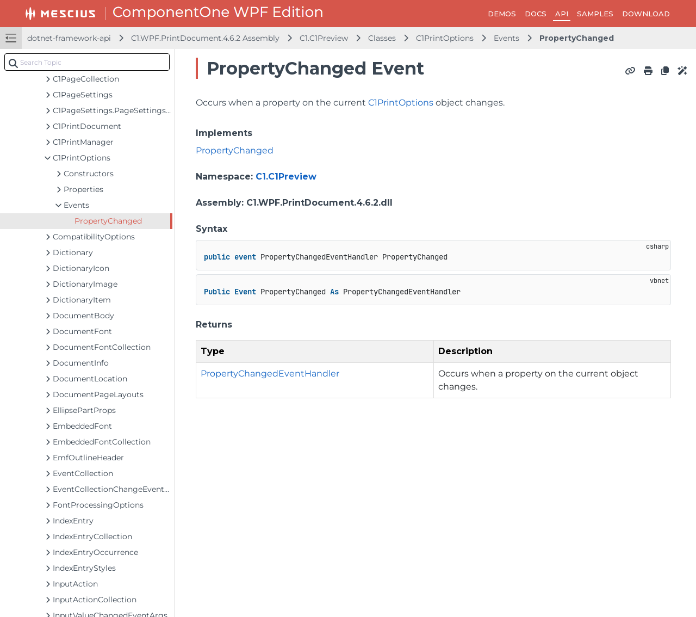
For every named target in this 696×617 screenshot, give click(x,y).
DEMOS (502, 13)
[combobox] (87, 62)
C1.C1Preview (324, 38)
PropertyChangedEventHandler (270, 373)
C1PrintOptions (445, 38)
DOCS (535, 13)
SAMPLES (595, 13)
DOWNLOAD (646, 13)
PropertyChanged (576, 38)
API (561, 13)
